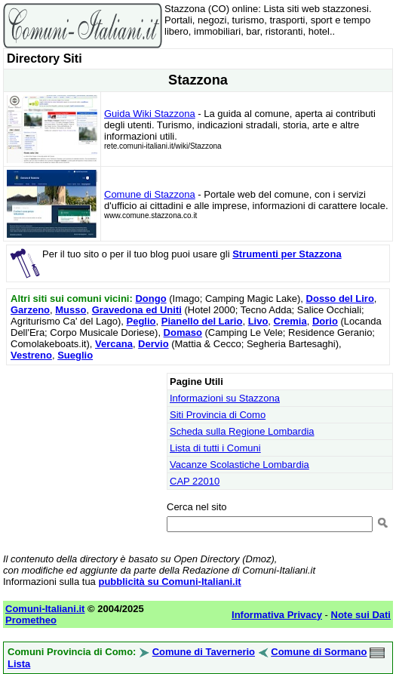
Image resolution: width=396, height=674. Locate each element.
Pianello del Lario (202, 321)
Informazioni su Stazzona (225, 398)
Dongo (150, 298)
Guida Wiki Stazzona (149, 113)
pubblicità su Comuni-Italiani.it (169, 581)
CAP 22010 (194, 481)
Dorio (325, 321)
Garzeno (30, 309)
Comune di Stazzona (149, 194)
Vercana (114, 343)
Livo (258, 321)
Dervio (153, 343)
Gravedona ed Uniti (137, 309)
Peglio (141, 321)
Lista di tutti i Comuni (215, 448)
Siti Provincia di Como (218, 414)
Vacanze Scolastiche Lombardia (239, 464)
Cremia (290, 321)
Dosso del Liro (340, 298)
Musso (70, 309)
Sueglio (75, 355)
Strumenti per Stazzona (286, 254)
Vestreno (31, 355)
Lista (19, 663)
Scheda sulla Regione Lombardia (242, 431)
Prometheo (31, 620)
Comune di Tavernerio (203, 651)
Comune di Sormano (319, 651)
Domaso (183, 332)
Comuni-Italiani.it (44, 608)
